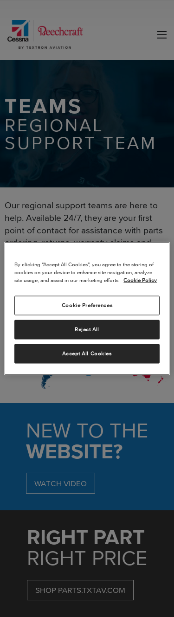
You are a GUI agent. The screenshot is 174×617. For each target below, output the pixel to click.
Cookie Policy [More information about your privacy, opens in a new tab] (140, 280)
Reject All (87, 329)
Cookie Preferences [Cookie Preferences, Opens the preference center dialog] (87, 305)
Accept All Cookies (86, 353)
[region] (86, 308)
